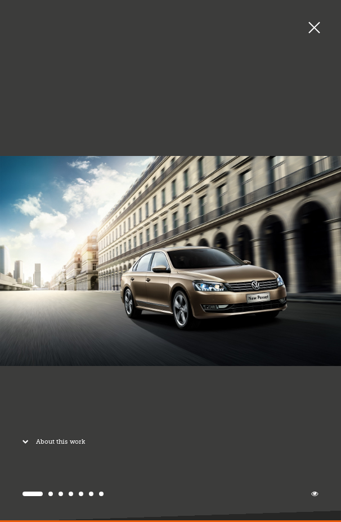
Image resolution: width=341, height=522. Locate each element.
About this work (51, 444)
